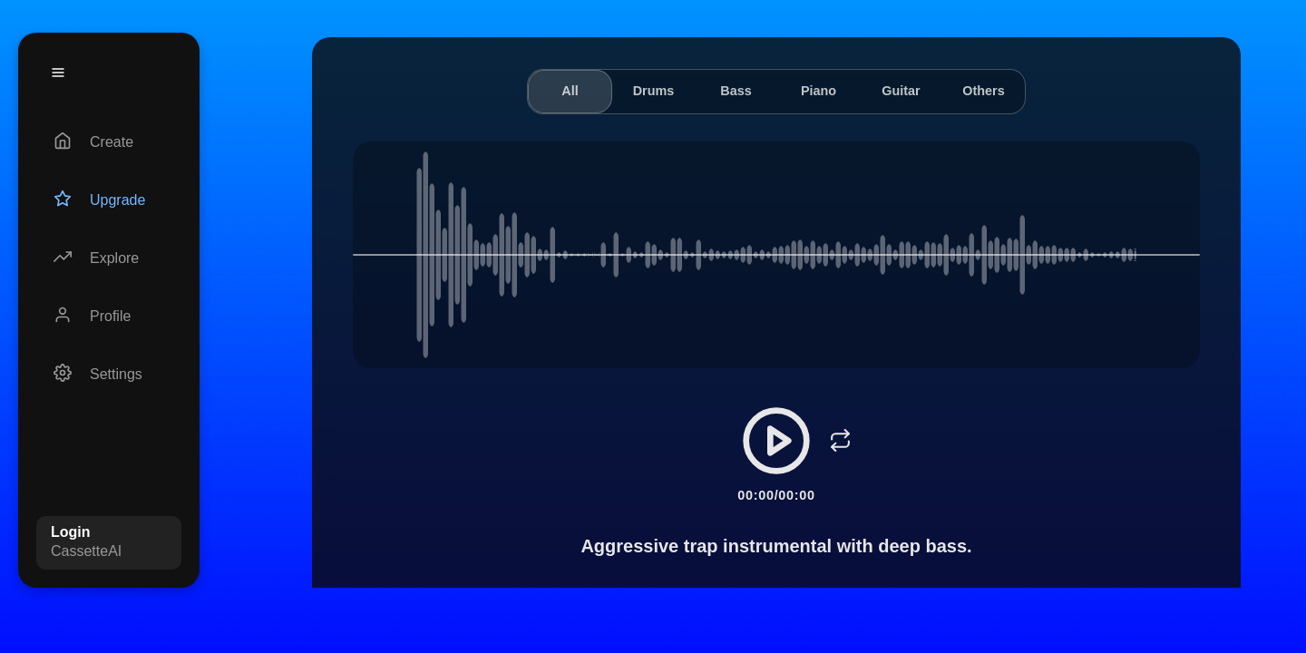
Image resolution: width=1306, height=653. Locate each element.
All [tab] (569, 90)
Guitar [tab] (901, 90)
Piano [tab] (818, 90)
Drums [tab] (654, 90)
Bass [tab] (735, 90)
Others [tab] (983, 90)
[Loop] (840, 441)
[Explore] (109, 258)
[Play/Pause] (776, 441)
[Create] (109, 142)
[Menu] (58, 72)
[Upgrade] (109, 200)
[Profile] (109, 316)
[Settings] (109, 374)
